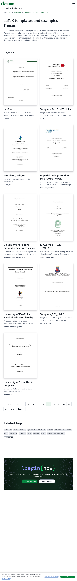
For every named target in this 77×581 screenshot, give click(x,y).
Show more (9, 438)
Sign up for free (30, 481)
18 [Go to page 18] (64, 404)
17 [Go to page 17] (59, 404)
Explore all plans (47, 481)
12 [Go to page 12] (33, 404)
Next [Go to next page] (12, 409)
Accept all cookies (68, 577)
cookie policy (6, 579)
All (10, 12)
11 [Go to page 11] (28, 404)
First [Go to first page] (8, 404)
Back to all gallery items (13, 8)
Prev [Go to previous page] (16, 404)
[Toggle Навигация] (73, 3)
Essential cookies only (52, 577)
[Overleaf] (7, 3)
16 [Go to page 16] (54, 404)
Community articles (40, 12)
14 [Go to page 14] (43, 404)
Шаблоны (17, 12)
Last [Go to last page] (21, 409)
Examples (27, 12)
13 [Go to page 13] (38, 404)
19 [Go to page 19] (69, 404)
